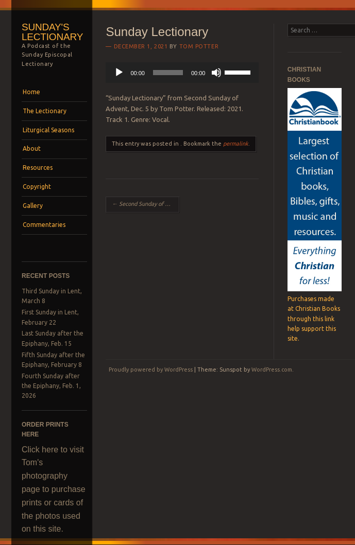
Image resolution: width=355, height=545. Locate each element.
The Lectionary (44, 111)
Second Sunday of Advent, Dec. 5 (145, 204)
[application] (182, 72)
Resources (38, 167)
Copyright (37, 186)
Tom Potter (199, 46)
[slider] (168, 72)
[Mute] (216, 72)
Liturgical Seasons (48, 130)
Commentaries (44, 224)
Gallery (33, 205)
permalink (235, 143)
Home (31, 92)
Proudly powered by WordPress (151, 369)
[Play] (119, 72)
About (32, 148)
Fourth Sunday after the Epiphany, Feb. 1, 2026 (51, 386)
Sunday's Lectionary (52, 32)
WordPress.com (271, 369)
